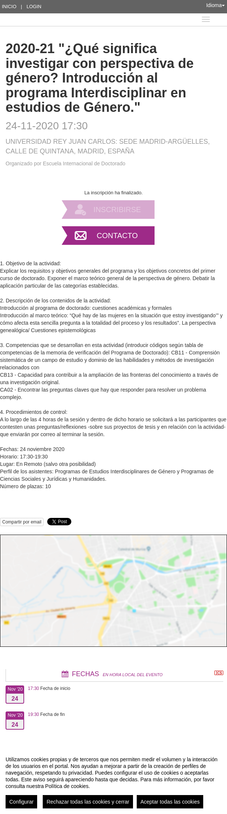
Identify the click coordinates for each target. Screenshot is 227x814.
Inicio (9, 6)
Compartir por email (21, 522)
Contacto (117, 235)
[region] (113, 779)
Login (33, 6)
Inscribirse (117, 209)
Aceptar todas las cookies (170, 802)
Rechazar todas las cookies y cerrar (87, 802)
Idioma (215, 5)
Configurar (21, 802)
